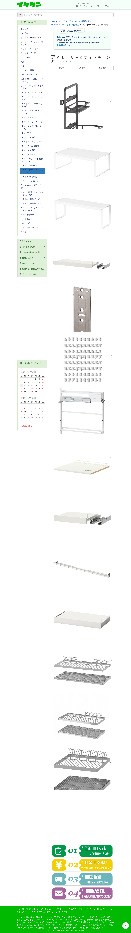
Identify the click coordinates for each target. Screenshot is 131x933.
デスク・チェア (27, 57)
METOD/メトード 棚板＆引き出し (65, 25)
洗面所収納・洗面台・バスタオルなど (32, 80)
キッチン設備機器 (30, 146)
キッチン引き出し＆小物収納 (32, 105)
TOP (53, 21)
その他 (23, 232)
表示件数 (103, 68)
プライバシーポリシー (32, 274)
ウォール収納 (28, 137)
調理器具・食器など (29, 74)
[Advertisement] (82, 819)
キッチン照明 (28, 150)
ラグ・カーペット (28, 66)
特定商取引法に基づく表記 (32, 270)
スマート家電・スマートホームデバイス (32, 193)
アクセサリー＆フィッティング (32, 171)
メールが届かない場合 (32, 252)
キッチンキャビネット (32, 92)
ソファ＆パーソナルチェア (32, 38)
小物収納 (24, 33)
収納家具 (24, 29)
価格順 (61, 68)
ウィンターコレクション (31, 227)
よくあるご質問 (32, 247)
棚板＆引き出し (30, 177)
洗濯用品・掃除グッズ (30, 199)
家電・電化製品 (27, 215)
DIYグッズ (25, 223)
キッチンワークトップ (32, 122)
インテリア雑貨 (27, 70)
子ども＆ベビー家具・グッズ (32, 186)
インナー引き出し (31, 165)
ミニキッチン (28, 154)
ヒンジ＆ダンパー (31, 181)
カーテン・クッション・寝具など (32, 43)
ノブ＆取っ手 (28, 133)
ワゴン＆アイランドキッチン (32, 112)
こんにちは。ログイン (88, 4)
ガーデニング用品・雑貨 (31, 203)
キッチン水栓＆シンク (32, 142)
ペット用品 (25, 219)
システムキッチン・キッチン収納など (74, 21)
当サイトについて (32, 263)
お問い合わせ (92, 37)
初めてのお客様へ (76, 909)
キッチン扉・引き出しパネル (32, 127)
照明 (23, 62)
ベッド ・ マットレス (30, 49)
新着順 (82, 68)
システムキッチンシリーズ (32, 98)
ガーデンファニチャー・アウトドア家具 (32, 209)
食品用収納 (27, 117)
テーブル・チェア (28, 53)
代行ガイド (32, 241)
